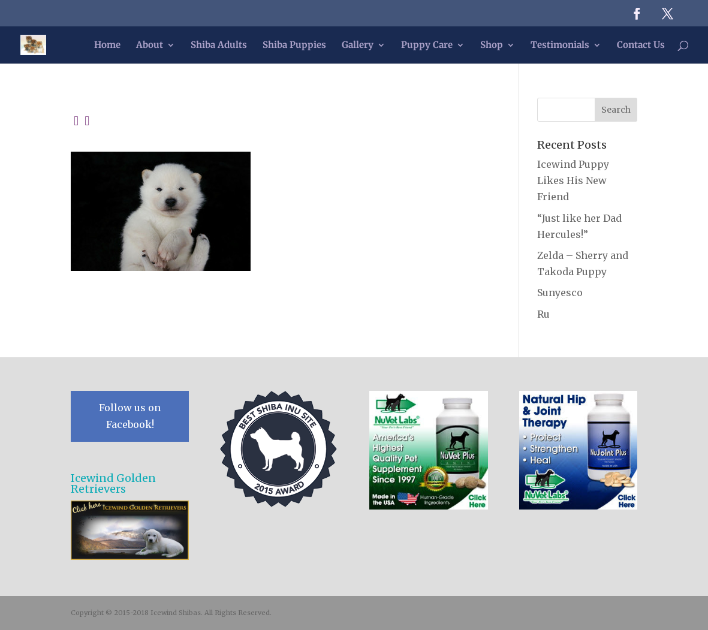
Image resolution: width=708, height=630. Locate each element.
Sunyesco (560, 293)
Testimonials (560, 45)
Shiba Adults (219, 45)
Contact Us (641, 45)
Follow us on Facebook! (130, 416)
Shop (491, 45)
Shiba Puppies (294, 45)
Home (107, 45)
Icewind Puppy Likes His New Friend (573, 180)
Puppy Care (427, 45)
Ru (543, 314)
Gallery (357, 45)
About (149, 45)
